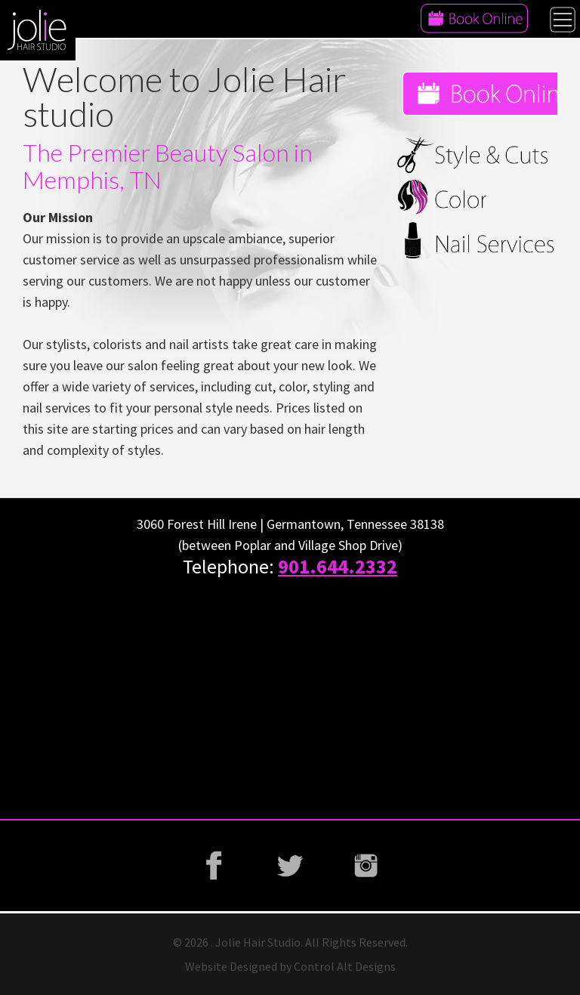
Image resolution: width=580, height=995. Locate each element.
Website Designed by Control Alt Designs (290, 966)
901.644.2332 (337, 566)
